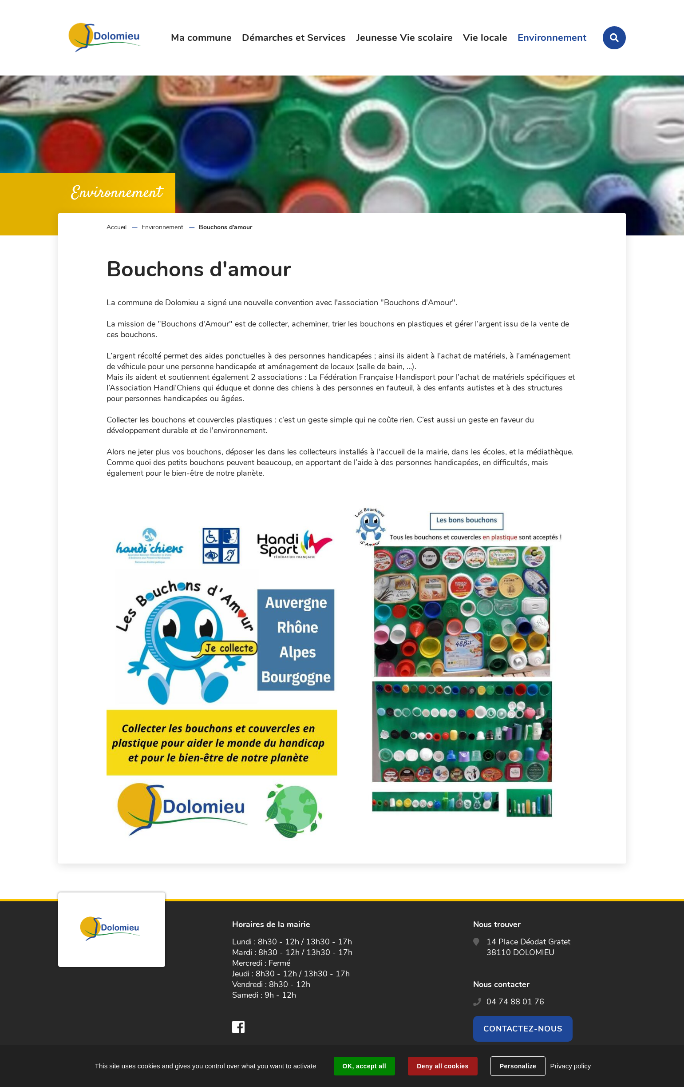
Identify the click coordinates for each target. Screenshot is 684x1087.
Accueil (117, 227)
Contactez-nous (522, 1028)
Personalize (518, 1066)
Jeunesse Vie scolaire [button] (404, 37)
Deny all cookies (442, 1066)
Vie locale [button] (485, 37)
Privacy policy (570, 1066)
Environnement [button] (552, 37)
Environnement (162, 227)
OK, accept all (364, 1066)
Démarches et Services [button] (294, 37)
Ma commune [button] (201, 37)
